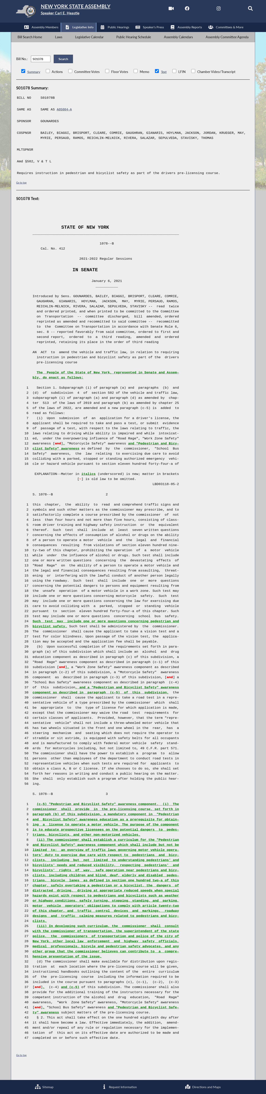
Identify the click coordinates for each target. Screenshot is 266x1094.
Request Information (119, 1086)
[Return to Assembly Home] (73, 12)
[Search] (243, 9)
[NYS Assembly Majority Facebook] (177, 9)
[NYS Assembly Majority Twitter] (193, 9)
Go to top (21, 193)
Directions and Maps (202, 1086)
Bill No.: (22, 67)
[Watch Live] (161, 9)
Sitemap (44, 1086)
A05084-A (65, 120)
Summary (34, 83)
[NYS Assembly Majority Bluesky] (226, 9)
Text (164, 83)
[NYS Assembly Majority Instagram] (210, 9)
